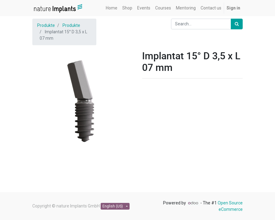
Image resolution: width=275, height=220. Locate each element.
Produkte (46, 25)
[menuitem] (111, 8)
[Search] (237, 24)
